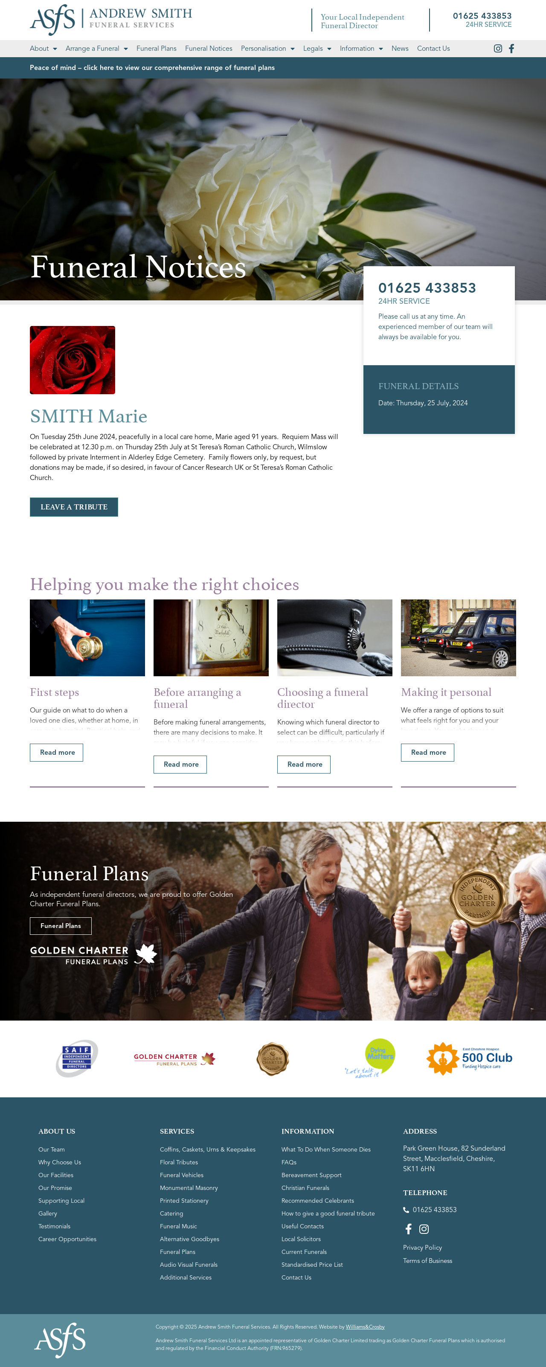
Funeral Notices (208, 48)
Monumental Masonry (189, 1188)
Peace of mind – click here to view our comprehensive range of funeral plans (152, 68)
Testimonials (54, 1226)
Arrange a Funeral (97, 48)
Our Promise (55, 1188)
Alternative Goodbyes (189, 1239)
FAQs (289, 1162)
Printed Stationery (184, 1200)
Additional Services (186, 1277)
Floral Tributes (179, 1162)
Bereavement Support (312, 1175)
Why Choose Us (59, 1162)
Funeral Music (178, 1226)
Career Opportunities (67, 1239)
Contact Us (433, 48)
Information (361, 48)
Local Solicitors (301, 1239)
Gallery (47, 1213)
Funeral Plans (156, 48)
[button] (56, 753)
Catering (171, 1213)
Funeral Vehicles (181, 1175)
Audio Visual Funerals (189, 1264)
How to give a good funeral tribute (328, 1213)
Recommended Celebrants (318, 1200)
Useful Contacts (303, 1226)
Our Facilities (55, 1175)
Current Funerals (304, 1252)
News (400, 48)
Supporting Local (61, 1200)
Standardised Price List (312, 1264)
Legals (317, 48)
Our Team (51, 1149)
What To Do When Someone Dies (326, 1149)
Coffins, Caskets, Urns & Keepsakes (208, 1149)
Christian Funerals (305, 1188)
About (43, 48)
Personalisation (268, 48)
